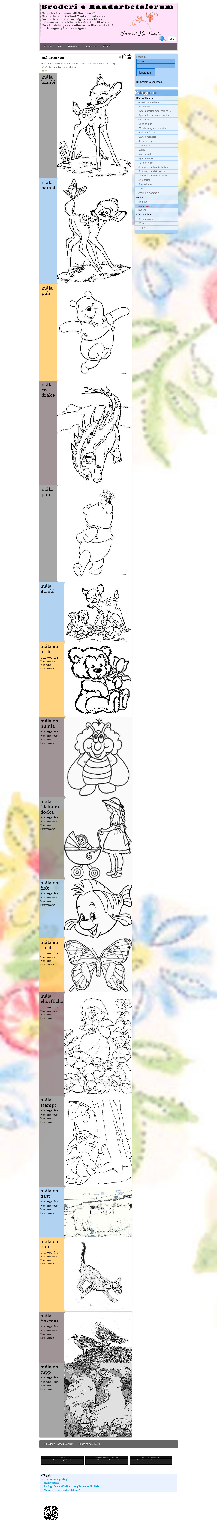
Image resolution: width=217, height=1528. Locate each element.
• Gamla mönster (146, 137)
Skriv (60, 46)
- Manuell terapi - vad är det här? (60, 1490)
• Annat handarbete (148, 102)
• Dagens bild (144, 124)
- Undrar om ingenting (54, 1479)
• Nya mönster (145, 158)
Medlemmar (74, 46)
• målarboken (144, 206)
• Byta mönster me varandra (153, 115)
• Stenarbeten (145, 184)
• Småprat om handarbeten (152, 167)
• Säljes (141, 227)
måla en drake (48, 390)
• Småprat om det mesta (151, 171)
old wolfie (49, 657)
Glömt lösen (155, 81)
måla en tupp (49, 1369)
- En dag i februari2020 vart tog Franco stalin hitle (69, 1486)
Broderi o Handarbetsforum (108, 7)
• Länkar (141, 150)
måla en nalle (49, 649)
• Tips (140, 188)
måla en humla (49, 723)
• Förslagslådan (146, 132)
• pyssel (141, 210)
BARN (139, 197)
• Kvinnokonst (145, 145)
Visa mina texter (49, 661)
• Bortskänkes (145, 219)
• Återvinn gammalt (148, 193)
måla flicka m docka (49, 807)
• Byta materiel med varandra (154, 111)
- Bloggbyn (46, 1475)
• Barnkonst (143, 106)
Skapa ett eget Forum (89, 1444)
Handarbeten (145, 98)
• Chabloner (144, 119)
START (106, 46)
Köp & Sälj (143, 214)
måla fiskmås (49, 1318)
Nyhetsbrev (91, 46)
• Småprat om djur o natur (152, 175)
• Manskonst (144, 154)
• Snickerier (143, 180)
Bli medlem (142, 81)
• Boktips (142, 202)
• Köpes (141, 223)
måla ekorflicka (52, 998)
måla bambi (48, 79)
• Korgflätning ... (146, 141)
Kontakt (48, 46)
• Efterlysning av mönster (151, 128)
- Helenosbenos (49, 1482)
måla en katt (49, 1244)
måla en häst (49, 1193)
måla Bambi (47, 588)
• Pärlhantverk (145, 162)
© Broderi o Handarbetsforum (58, 1444)
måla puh (47, 290)
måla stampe (48, 1102)
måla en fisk (49, 885)
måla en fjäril (49, 945)
